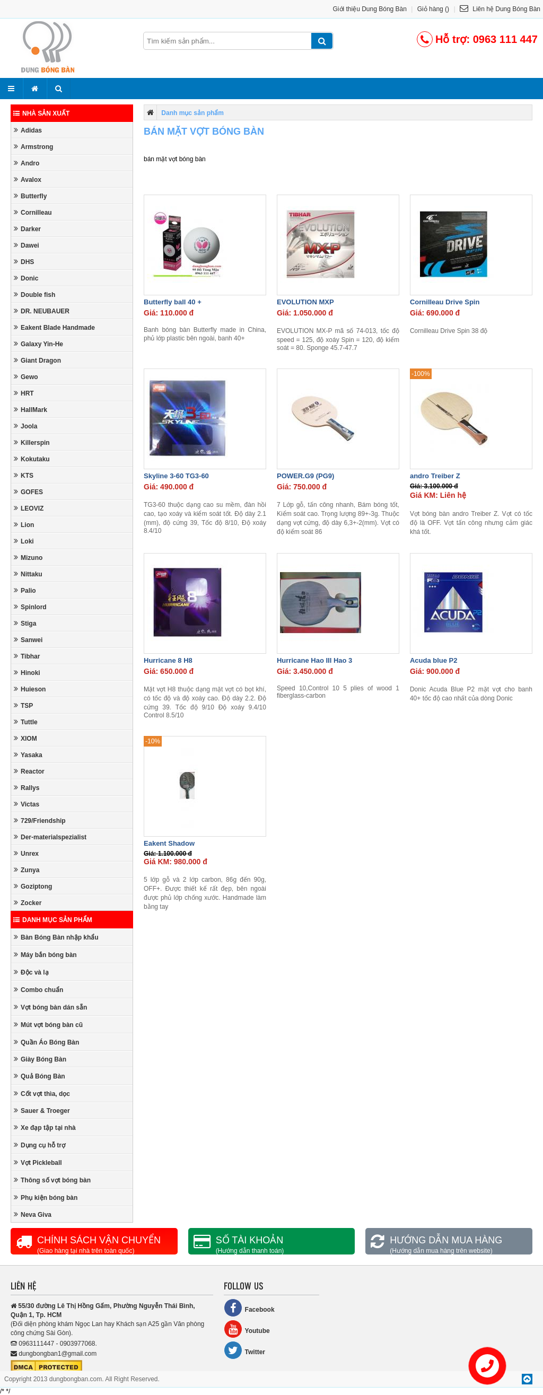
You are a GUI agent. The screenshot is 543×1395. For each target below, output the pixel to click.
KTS (23, 475)
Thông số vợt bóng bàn (52, 1180)
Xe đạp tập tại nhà (45, 1127)
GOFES (28, 492)
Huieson (30, 689)
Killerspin (32, 442)
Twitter (244, 1350)
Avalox (27, 179)
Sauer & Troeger (42, 1111)
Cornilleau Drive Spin (444, 302)
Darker (27, 229)
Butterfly (30, 196)
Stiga (25, 623)
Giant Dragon (37, 360)
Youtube (247, 1329)
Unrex (26, 853)
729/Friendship (40, 820)
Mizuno (28, 557)
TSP (23, 705)
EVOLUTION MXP (305, 302)
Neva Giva (32, 1214)
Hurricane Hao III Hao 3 (314, 660)
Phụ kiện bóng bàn (45, 1197)
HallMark (30, 410)
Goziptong (33, 886)
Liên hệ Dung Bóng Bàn (500, 9)
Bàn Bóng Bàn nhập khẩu (56, 937)
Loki (24, 541)
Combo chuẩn (38, 990)
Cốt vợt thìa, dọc (42, 1094)
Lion (24, 525)
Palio (25, 590)
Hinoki (27, 673)
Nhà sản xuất (41, 113)
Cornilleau (33, 212)
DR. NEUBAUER (41, 311)
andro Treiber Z (435, 476)
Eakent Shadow (169, 843)
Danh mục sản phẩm (52, 920)
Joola (25, 426)
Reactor (29, 771)
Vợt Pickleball (38, 1162)
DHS (24, 262)
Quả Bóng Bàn (39, 1076)
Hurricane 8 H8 (168, 660)
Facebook (249, 1308)
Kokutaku (32, 459)
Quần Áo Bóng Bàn (46, 1042)
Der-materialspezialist (50, 837)
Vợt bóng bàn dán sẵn (50, 1007)
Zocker (27, 903)
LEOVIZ (28, 508)
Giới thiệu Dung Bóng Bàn (370, 9)
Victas (26, 804)
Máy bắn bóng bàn (45, 955)
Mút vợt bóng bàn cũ (48, 1025)
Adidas (28, 130)
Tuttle (26, 722)
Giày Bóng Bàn (40, 1059)
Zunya (26, 870)
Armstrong (33, 147)
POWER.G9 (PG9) (305, 476)
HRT (24, 393)
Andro (26, 163)
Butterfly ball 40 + (173, 302)
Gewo (26, 377)
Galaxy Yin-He (38, 344)
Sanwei (28, 640)
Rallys (26, 788)
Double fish (34, 295)
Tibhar (27, 656)
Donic (26, 278)
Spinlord (30, 607)
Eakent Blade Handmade (54, 327)
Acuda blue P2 (434, 660)
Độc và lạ (31, 972)
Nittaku (28, 574)
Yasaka (28, 755)
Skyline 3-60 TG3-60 (176, 476)
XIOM (25, 738)
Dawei (26, 245)
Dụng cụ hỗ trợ (39, 1145)
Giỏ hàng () (433, 9)
